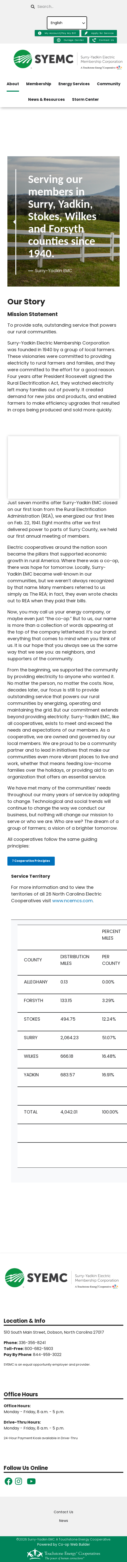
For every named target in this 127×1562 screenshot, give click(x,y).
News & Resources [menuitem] (46, 99)
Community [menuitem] (108, 83)
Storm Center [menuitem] (85, 99)
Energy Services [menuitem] (74, 83)
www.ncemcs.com (72, 901)
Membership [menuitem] (38, 83)
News (63, 1520)
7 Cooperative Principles (31, 861)
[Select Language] (67, 22)
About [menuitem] (13, 83)
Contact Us (63, 1511)
